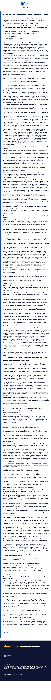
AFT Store (9, 689)
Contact (5, 689)
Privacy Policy (20, 689)
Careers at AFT (14, 689)
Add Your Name (39, 665)
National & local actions (9, 654)
